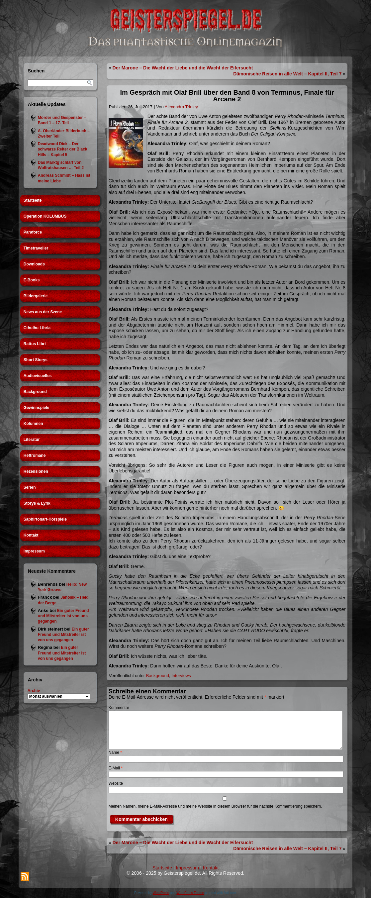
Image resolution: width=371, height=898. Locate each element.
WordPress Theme (190, 893)
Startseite (33, 200)
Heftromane (35, 455)
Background (35, 391)
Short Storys (35, 359)
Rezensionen (36, 471)
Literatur (32, 439)
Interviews (181, 675)
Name (115, 752)
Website (116, 783)
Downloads (34, 264)
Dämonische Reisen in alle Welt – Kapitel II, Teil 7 (287, 73)
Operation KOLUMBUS (45, 216)
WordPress (161, 893)
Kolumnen (33, 423)
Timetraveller (36, 248)
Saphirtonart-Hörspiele (45, 519)
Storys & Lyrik (37, 503)
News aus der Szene (43, 312)
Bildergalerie (36, 296)
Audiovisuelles (38, 375)
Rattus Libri (35, 344)
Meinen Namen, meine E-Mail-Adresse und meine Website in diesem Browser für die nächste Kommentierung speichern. (215, 806)
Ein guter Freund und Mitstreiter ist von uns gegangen (63, 616)
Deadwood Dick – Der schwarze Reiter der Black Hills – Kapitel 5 (62, 149)
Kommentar (119, 707)
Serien (30, 487)
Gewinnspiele (36, 407)
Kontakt (31, 535)
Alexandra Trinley (181, 106)
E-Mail (116, 768)
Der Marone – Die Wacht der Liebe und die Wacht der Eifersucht (183, 67)
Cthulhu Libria (37, 328)
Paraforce (33, 232)
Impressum (34, 551)
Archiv (34, 690)
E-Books (32, 280)
